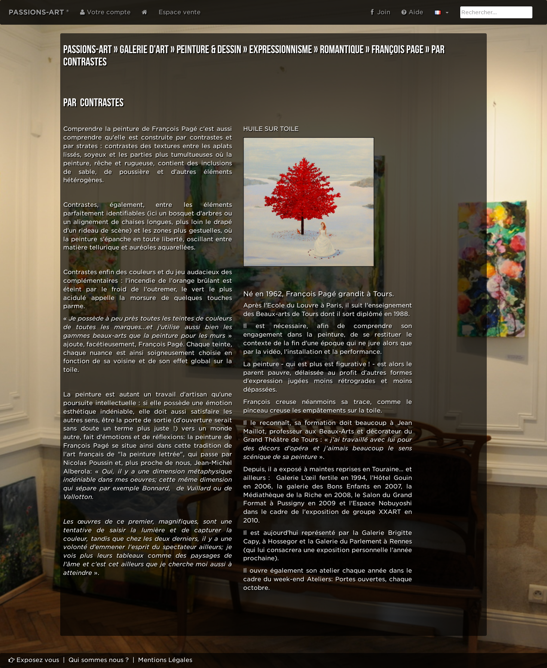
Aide (412, 12)
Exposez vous (34, 660)
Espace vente (180, 12)
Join (380, 12)
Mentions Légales (165, 660)
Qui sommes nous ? (98, 660)
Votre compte (105, 12)
